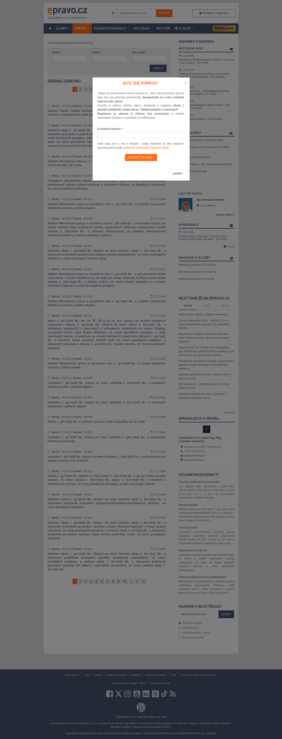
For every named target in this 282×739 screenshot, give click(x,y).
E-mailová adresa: (110, 128)
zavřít (178, 173)
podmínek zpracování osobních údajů (146, 147)
